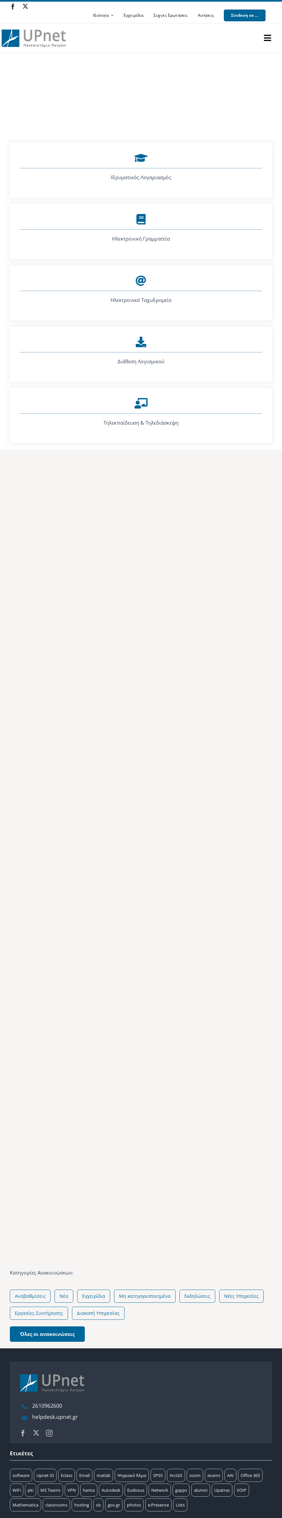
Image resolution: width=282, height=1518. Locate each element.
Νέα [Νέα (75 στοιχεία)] (63, 1296)
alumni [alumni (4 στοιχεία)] (200, 1490)
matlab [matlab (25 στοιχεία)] (103, 1475)
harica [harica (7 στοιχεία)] (89, 1490)
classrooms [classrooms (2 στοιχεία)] (56, 1505)
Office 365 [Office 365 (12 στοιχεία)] (250, 1475)
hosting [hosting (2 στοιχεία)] (81, 1505)
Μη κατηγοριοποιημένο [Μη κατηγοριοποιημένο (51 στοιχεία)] (145, 1296)
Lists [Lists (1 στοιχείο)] (180, 1505)
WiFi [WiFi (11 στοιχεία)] (16, 1490)
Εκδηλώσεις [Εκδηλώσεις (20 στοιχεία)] (197, 1296)
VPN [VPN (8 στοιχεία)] (71, 1490)
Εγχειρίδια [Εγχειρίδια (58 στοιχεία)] (93, 1296)
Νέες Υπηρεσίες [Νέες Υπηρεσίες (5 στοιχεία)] (241, 1296)
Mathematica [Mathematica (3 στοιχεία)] (25, 1505)
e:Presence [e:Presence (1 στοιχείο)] (158, 1505)
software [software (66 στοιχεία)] (21, 1475)
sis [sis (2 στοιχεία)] (98, 1505)
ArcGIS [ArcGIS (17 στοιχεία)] (176, 1475)
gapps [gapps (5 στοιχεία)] (181, 1490)
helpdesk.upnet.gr (55, 1417)
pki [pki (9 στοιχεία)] (31, 1490)
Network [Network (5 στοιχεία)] (159, 1490)
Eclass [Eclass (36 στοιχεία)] (66, 1475)
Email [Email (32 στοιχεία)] (84, 1475)
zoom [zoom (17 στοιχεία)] (194, 1475)
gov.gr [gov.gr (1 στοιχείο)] (114, 1505)
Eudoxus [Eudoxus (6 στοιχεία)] (135, 1490)
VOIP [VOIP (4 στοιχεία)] (242, 1490)
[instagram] (49, 1433)
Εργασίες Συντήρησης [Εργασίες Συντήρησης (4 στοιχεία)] (39, 1313)
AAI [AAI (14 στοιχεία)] (230, 1475)
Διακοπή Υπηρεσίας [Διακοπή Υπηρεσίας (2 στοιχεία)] (98, 1313)
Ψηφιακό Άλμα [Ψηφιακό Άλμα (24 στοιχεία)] (131, 1475)
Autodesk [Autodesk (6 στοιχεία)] (111, 1490)
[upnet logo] (34, 25)
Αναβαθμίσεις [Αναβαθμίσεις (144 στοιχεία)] (30, 1296)
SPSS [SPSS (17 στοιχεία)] (158, 1475)
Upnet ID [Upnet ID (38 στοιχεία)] (45, 1475)
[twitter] (25, 6)
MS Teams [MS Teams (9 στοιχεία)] (50, 1490)
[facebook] (13, 7)
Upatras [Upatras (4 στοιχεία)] (222, 1490)
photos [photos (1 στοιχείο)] (134, 1505)
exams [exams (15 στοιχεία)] (213, 1475)
